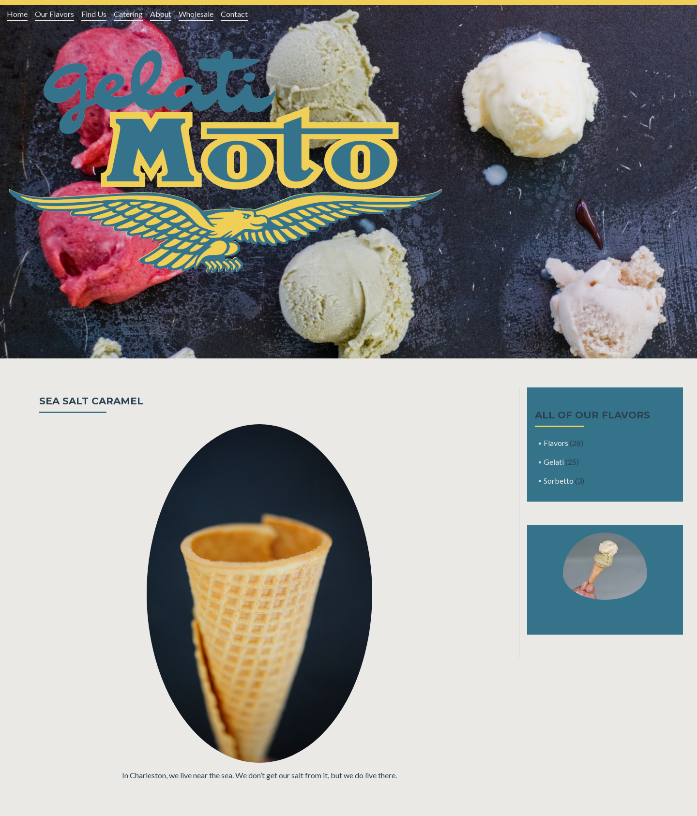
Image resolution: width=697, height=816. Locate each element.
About (160, 13)
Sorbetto (559, 480)
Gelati (554, 461)
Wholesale (196, 13)
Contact (234, 13)
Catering (128, 13)
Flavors (556, 442)
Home (17, 13)
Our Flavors (54, 13)
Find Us (93, 13)
